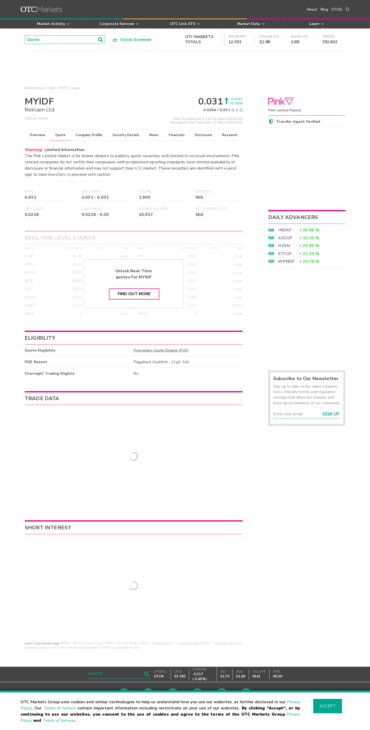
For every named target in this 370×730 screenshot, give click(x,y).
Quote (60, 135)
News (154, 135)
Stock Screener (132, 39)
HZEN (284, 246)
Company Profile (89, 135)
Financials (177, 135)
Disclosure (203, 135)
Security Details (126, 135)
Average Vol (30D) (153, 209)
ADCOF (285, 238)
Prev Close (34, 209)
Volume (145, 192)
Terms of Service (60, 708)
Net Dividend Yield (211, 209)
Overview (37, 135)
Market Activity (35, 88)
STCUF (285, 254)
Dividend (203, 192)
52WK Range (92, 209)
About (312, 9)
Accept (327, 706)
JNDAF (284, 230)
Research (229, 135)
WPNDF (286, 261)
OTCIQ (336, 9)
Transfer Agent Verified (298, 121)
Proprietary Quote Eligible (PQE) (161, 350)
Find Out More (134, 294)
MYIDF (63, 88)
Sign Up (330, 414)
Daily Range (92, 192)
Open (29, 192)
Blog (324, 9)
